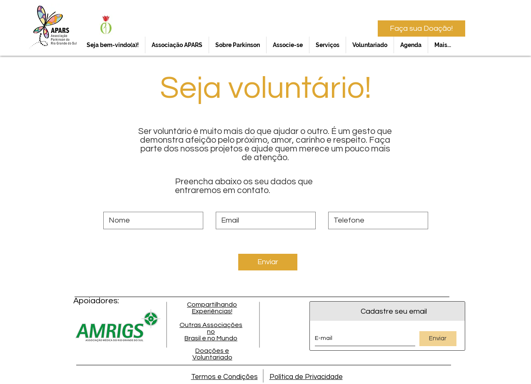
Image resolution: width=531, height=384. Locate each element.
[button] (177, 45)
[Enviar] (267, 262)
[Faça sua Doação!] (421, 28)
